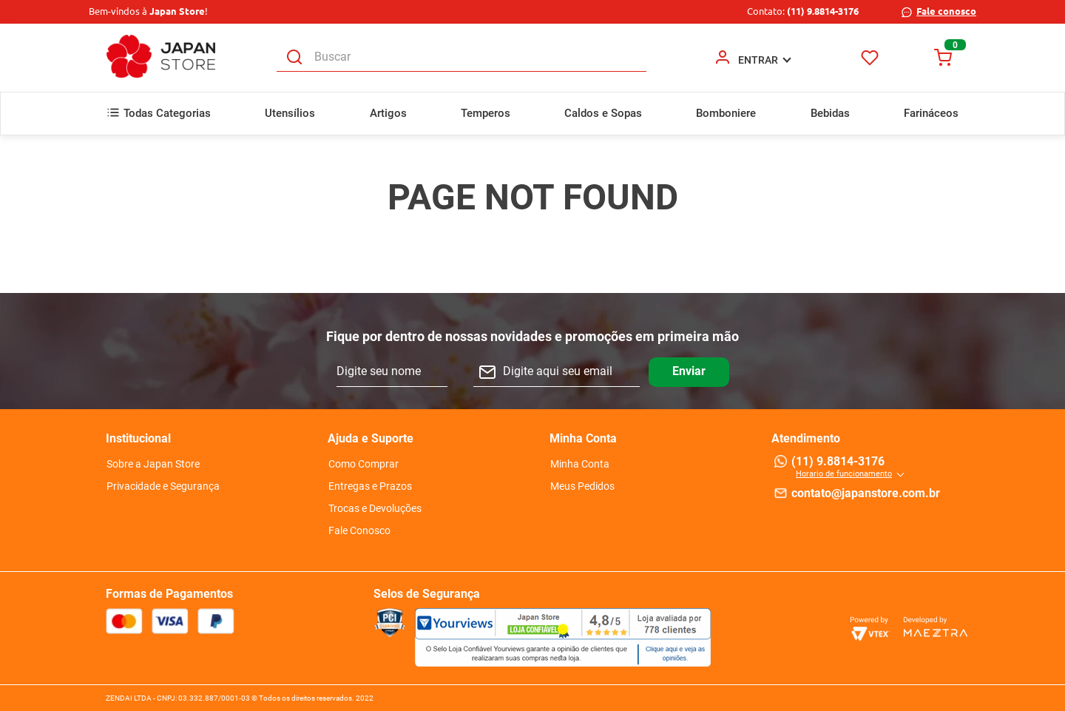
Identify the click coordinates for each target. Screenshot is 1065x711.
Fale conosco (946, 11)
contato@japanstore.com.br (865, 493)
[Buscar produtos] (294, 57)
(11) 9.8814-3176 (823, 11)
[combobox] (461, 58)
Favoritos (870, 57)
